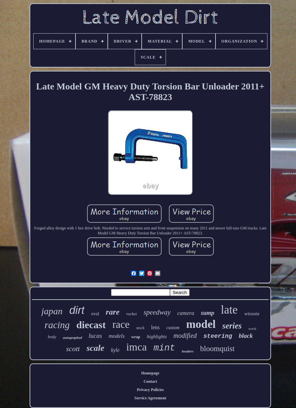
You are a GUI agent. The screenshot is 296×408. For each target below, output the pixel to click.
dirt (76, 310)
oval (95, 313)
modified (185, 335)
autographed (72, 338)
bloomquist (217, 348)
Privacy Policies (150, 389)
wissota (251, 313)
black (246, 335)
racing (57, 325)
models (117, 336)
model (201, 324)
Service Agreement (150, 398)
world (252, 329)
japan (52, 311)
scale (95, 348)
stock (140, 328)
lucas (95, 335)
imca (136, 347)
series (231, 325)
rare (112, 312)
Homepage (150, 373)
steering (218, 336)
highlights (157, 336)
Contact (150, 381)
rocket (131, 313)
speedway (157, 312)
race (121, 324)
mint (164, 348)
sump (207, 313)
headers (187, 351)
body (52, 336)
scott (73, 348)
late (229, 309)
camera (185, 313)
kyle (115, 350)
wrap (135, 337)
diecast (91, 324)
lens (155, 327)
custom (173, 327)
